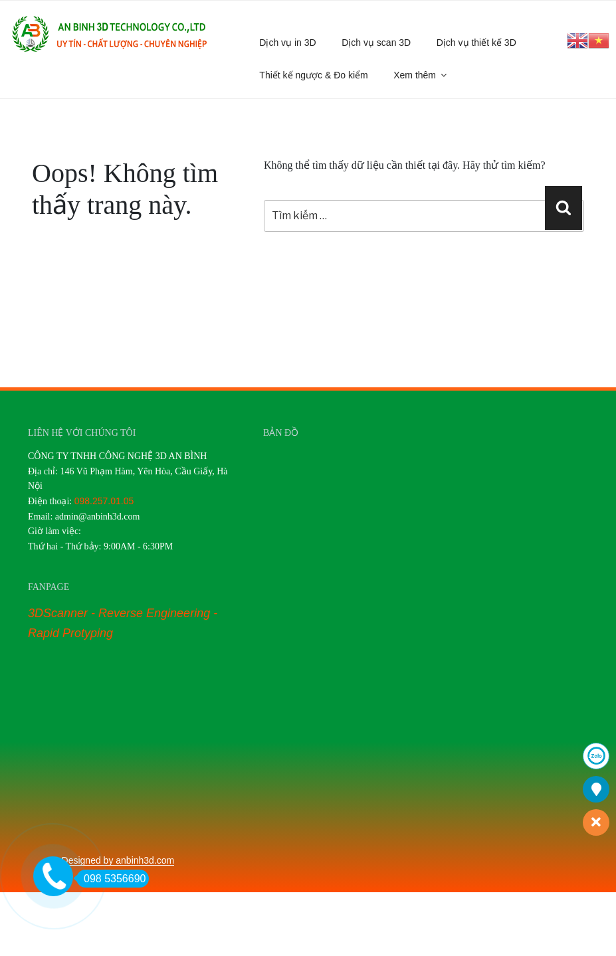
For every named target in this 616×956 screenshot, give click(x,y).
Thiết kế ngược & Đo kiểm (313, 75)
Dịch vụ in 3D (287, 42)
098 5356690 (111, 878)
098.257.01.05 (104, 501)
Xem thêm (421, 75)
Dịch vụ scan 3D (376, 42)
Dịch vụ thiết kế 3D (476, 42)
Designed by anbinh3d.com (118, 860)
